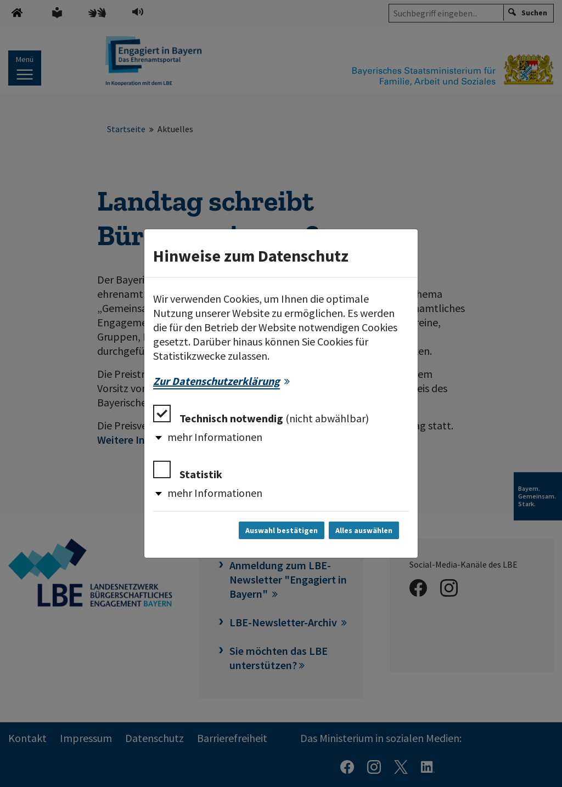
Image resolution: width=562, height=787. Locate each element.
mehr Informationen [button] (214, 437)
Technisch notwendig (261, 415)
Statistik (187, 471)
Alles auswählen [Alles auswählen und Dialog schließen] (363, 530)
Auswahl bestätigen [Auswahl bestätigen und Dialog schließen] (281, 530)
